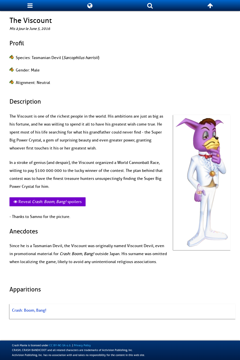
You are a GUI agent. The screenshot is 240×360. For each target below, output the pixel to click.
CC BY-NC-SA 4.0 (60, 345)
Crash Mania (19, 345)
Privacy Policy (82, 345)
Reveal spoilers (47, 201)
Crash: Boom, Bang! (29, 310)
